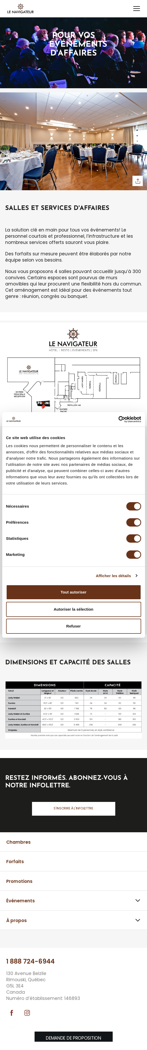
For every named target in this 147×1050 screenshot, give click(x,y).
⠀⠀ (9, 939)
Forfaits (15, 861)
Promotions (19, 881)
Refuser (73, 626)
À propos (16, 920)
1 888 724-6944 (30, 961)
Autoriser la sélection (73, 609)
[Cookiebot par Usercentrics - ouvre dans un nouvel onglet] (118, 419)
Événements (20, 901)
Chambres (18, 842)
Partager (137, 181)
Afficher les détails (113, 576)
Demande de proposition (73, 1038)
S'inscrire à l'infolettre (73, 808)
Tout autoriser (74, 592)
